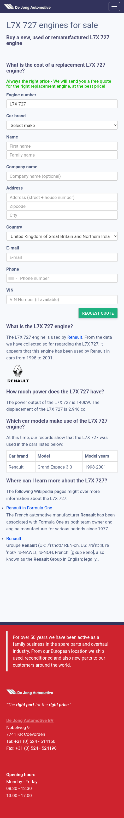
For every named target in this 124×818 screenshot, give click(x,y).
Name (12, 137)
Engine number (21, 94)
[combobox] (13, 278)
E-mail (12, 248)
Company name (21, 166)
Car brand (16, 115)
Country (14, 227)
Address (14, 188)
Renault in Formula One (29, 507)
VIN (10, 290)
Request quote (98, 313)
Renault (74, 337)
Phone (12, 269)
